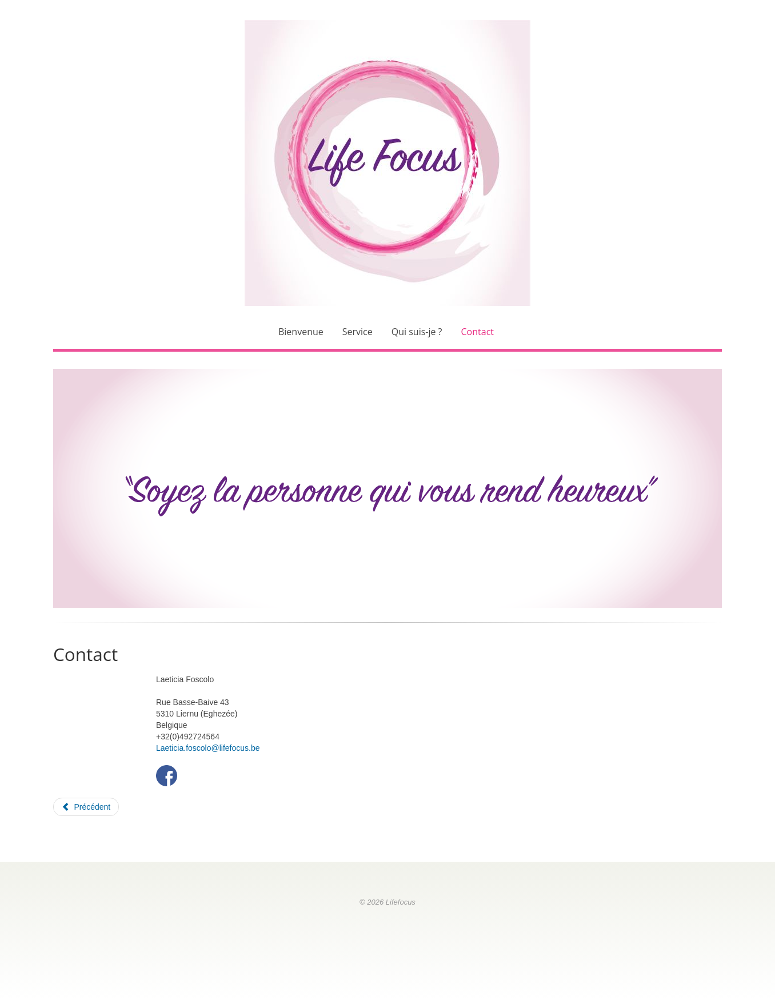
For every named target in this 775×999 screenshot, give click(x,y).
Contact (477, 331)
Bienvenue (300, 331)
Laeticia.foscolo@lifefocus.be (208, 748)
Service (357, 331)
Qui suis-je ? (417, 331)
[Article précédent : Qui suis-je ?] (86, 807)
